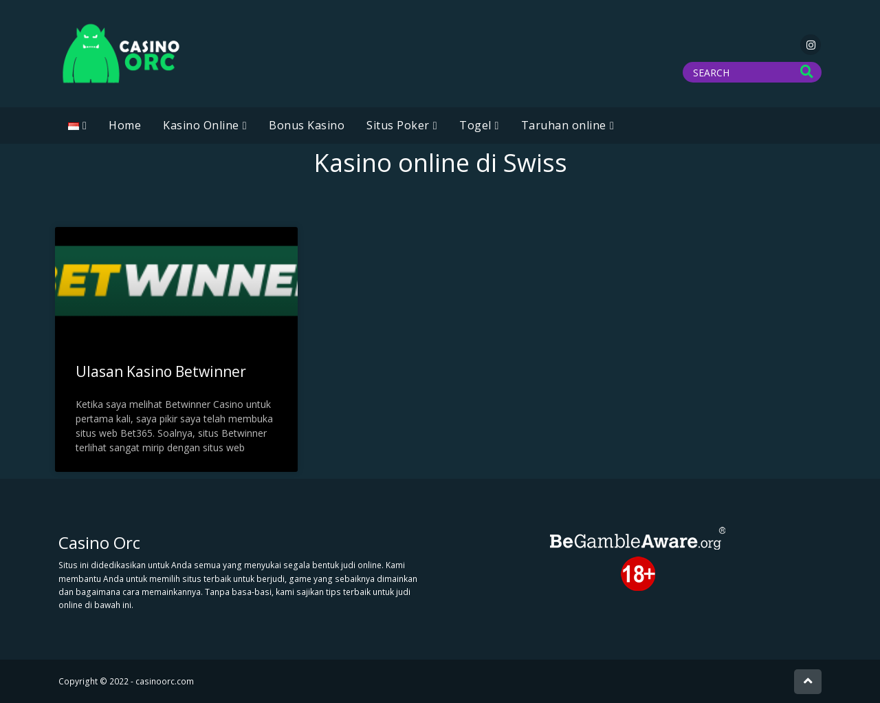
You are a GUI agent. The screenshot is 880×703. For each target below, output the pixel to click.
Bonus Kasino (306, 125)
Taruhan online (563, 125)
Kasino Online (201, 125)
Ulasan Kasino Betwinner (161, 371)
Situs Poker (398, 125)
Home (125, 125)
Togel (475, 125)
